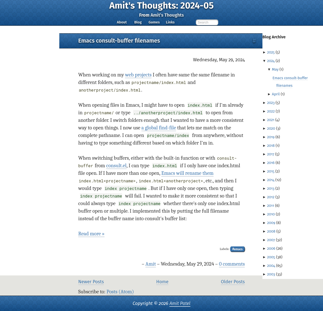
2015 (270, 171)
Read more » (91, 234)
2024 (271, 61)
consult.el (116, 165)
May (275, 69)
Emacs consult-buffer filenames (119, 40)
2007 (271, 240)
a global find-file (158, 128)
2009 (271, 222)
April (276, 94)
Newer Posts (91, 282)
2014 (270, 180)
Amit (150, 264)
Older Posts (233, 282)
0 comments (232, 264)
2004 (271, 265)
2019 (271, 137)
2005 (271, 257)
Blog (138, 22)
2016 (271, 162)
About (122, 22)
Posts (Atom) (120, 292)
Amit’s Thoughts (167, 15)
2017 (270, 154)
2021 (270, 120)
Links (170, 22)
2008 (271, 231)
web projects (138, 75)
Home (162, 282)
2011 (270, 205)
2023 (271, 102)
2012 (270, 197)
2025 (271, 52)
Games (153, 22)
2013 (270, 188)
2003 (271, 274)
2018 (271, 145)
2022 (271, 111)
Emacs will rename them (187, 173)
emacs (238, 249)
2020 (271, 128)
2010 (271, 214)
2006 (271, 248)
